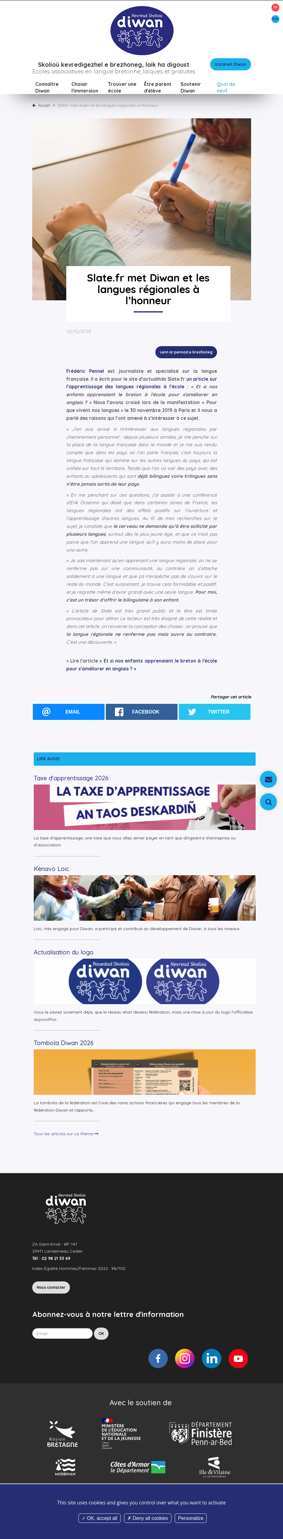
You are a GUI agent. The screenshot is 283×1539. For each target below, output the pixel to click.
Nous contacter (51, 1287)
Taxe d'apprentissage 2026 (71, 778)
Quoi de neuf (226, 87)
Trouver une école (122, 87)
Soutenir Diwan (191, 87)
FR (276, 7)
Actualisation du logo (64, 952)
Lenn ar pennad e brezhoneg (186, 352)
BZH (275, 19)
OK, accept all (99, 1518)
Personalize (191, 1518)
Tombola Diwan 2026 (64, 1043)
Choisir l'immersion (84, 87)
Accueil (44, 105)
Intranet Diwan (231, 64)
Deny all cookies (147, 1518)
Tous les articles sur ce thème (66, 1133)
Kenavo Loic (51, 868)
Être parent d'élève (157, 87)
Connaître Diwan (47, 87)
